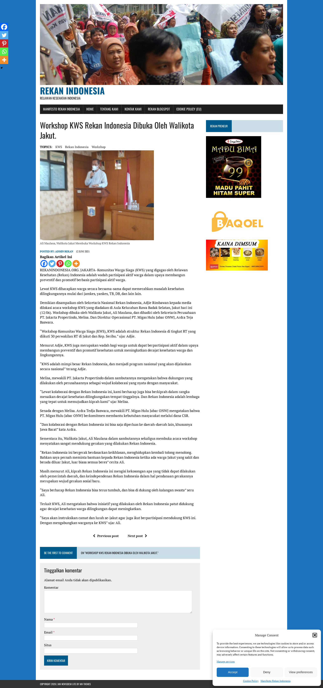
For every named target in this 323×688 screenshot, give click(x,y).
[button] (315, 635)
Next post (137, 536)
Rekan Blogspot (159, 109)
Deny (266, 672)
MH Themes (85, 684)
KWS (58, 147)
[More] (76, 263)
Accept (233, 672)
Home (90, 109)
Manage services (226, 661)
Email (48, 632)
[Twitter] (52, 263)
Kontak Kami (133, 109)
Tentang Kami (109, 109)
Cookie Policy (251, 680)
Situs (47, 645)
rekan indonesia (77, 147)
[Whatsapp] (68, 263)
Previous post (106, 536)
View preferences (301, 672)
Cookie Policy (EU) (188, 109)
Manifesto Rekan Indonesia (275, 680)
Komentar (51, 587)
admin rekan (64, 251)
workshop (98, 147)
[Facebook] (44, 263)
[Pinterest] (60, 263)
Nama (48, 619)
